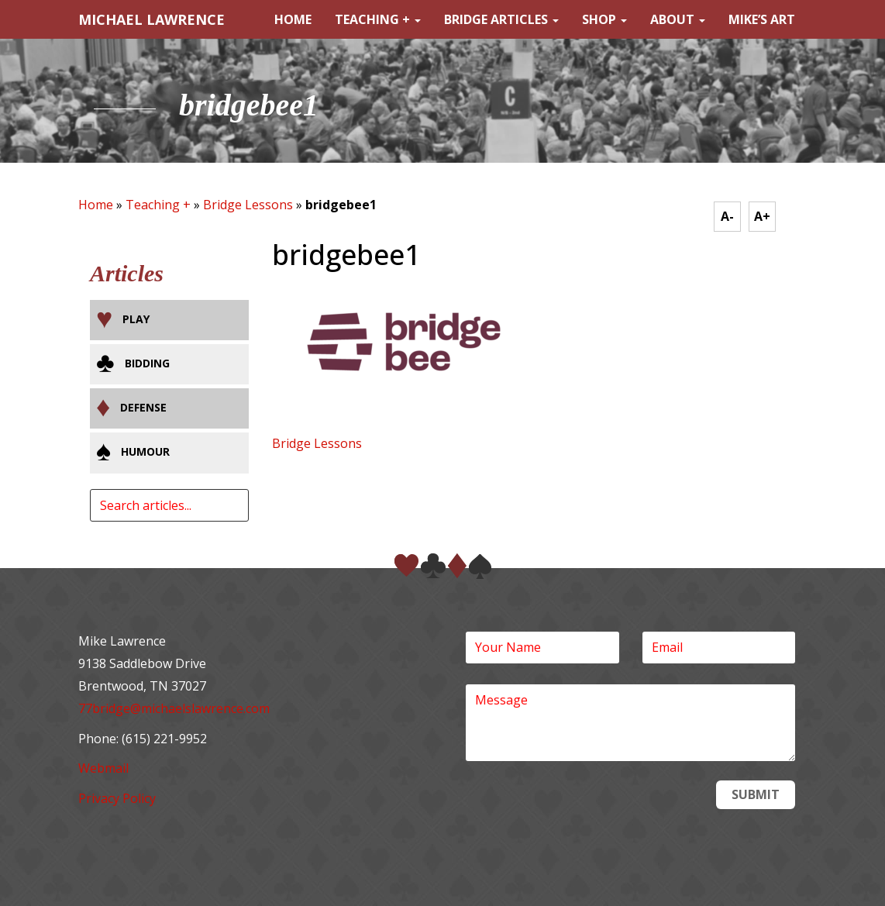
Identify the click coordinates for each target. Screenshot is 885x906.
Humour (145, 451)
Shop (604, 19)
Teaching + (378, 19)
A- (727, 216)
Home (293, 19)
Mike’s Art (761, 19)
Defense (143, 407)
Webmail (103, 768)
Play (136, 319)
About (677, 19)
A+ (762, 216)
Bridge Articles (501, 19)
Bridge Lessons (248, 204)
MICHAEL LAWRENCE (151, 19)
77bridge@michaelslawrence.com (174, 708)
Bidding (147, 363)
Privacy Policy (117, 798)
